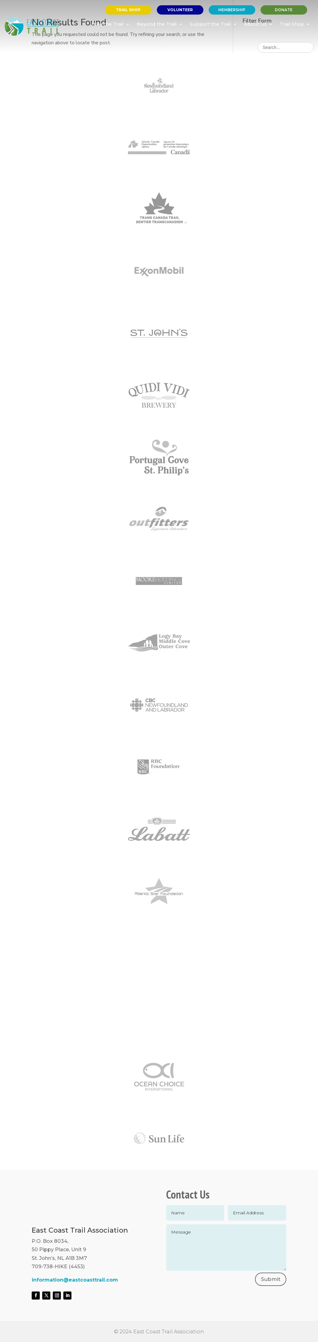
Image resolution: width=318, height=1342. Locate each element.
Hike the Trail (107, 24)
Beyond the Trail (157, 24)
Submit (270, 1279)
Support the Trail (210, 24)
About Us (255, 24)
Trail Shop (292, 24)
